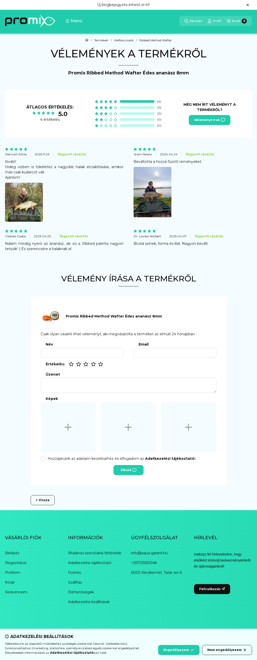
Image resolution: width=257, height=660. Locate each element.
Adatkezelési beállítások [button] (89, 602)
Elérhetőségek (81, 592)
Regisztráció (16, 563)
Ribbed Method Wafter (155, 40)
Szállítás (75, 582)
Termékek (101, 40)
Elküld (128, 470)
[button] (74, 21)
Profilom (12, 572)
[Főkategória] (86, 40)
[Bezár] (247, 5)
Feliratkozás (212, 589)
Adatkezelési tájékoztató (89, 563)
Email (144, 344)
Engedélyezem (178, 650)
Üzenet (53, 374)
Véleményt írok (209, 120)
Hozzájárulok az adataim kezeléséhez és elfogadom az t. (122, 458)
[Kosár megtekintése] (236, 21)
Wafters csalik (124, 40)
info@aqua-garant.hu (149, 553)
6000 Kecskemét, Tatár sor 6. (156, 572)
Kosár (10, 582)
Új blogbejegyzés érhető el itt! (123, 5)
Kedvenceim (16, 592)
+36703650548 (144, 563)
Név (49, 344)
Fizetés (74, 572)
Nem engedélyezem (227, 650)
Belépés (12, 553)
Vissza (42, 500)
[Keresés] (193, 21)
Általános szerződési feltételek (94, 553)
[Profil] (214, 21)
